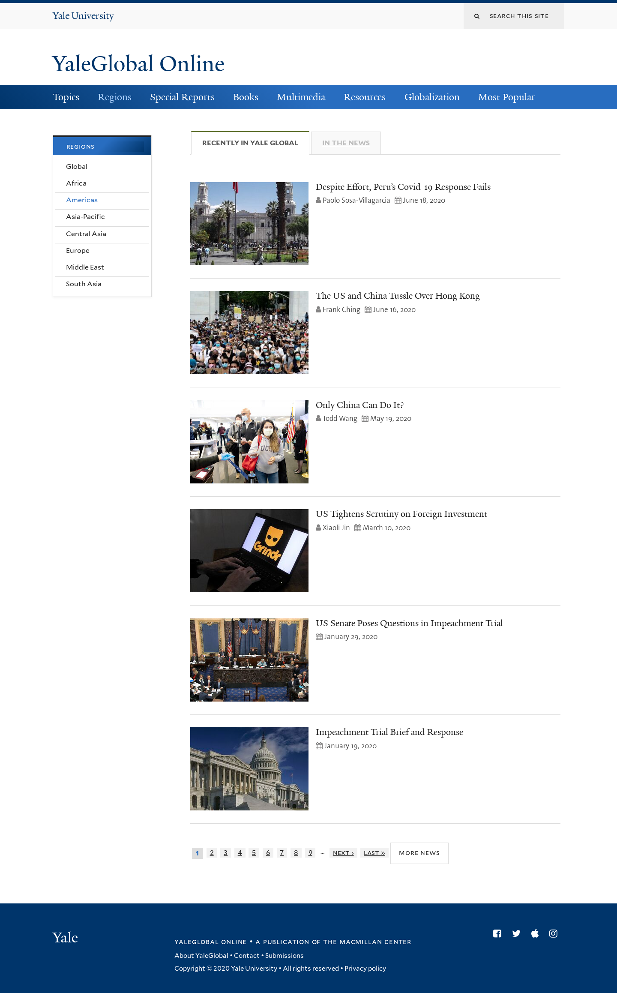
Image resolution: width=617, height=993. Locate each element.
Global (76, 166)
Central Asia (86, 234)
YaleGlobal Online (138, 64)
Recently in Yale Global (255, 142)
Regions (115, 97)
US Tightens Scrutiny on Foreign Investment (401, 513)
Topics (66, 97)
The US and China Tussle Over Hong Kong (398, 295)
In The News (346, 143)
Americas (82, 200)
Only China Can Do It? (360, 405)
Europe (78, 250)
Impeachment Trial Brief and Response (389, 732)
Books (245, 97)
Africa (76, 183)
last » (374, 853)
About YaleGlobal (201, 956)
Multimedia (301, 97)
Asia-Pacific (85, 217)
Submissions (284, 956)
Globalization (432, 97)
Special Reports (182, 97)
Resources (365, 97)
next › (343, 853)
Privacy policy (365, 968)
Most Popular (506, 97)
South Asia (84, 284)
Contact (247, 956)
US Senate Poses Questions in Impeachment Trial (409, 623)
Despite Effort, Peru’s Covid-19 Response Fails (403, 186)
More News (419, 853)
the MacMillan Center (367, 941)
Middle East (85, 267)
